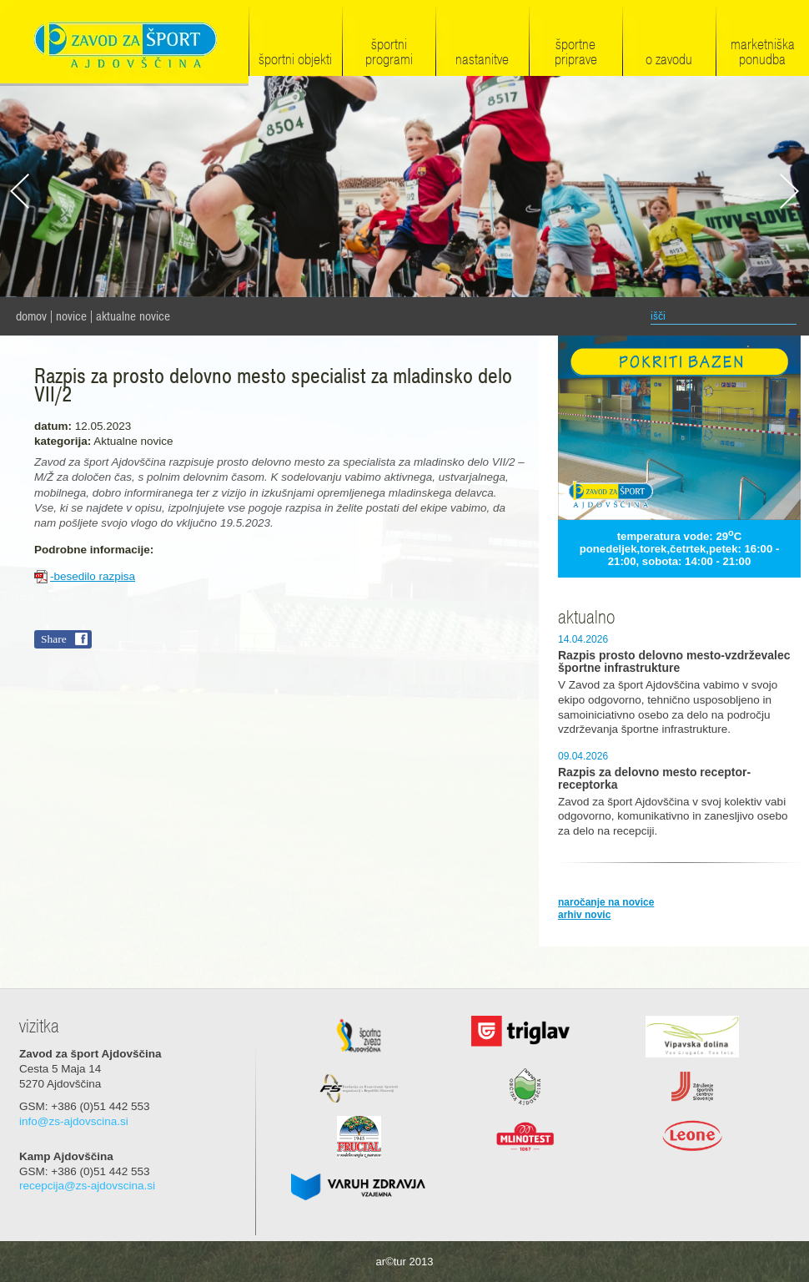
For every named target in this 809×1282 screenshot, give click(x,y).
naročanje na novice (606, 902)
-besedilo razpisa (92, 576)
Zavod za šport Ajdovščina (124, 43)
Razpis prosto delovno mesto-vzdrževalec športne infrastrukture (674, 661)
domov (31, 316)
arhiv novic (584, 915)
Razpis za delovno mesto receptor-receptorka (654, 778)
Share (54, 639)
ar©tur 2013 (405, 1261)
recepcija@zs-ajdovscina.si (87, 1185)
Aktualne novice (133, 316)
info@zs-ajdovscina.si (73, 1121)
